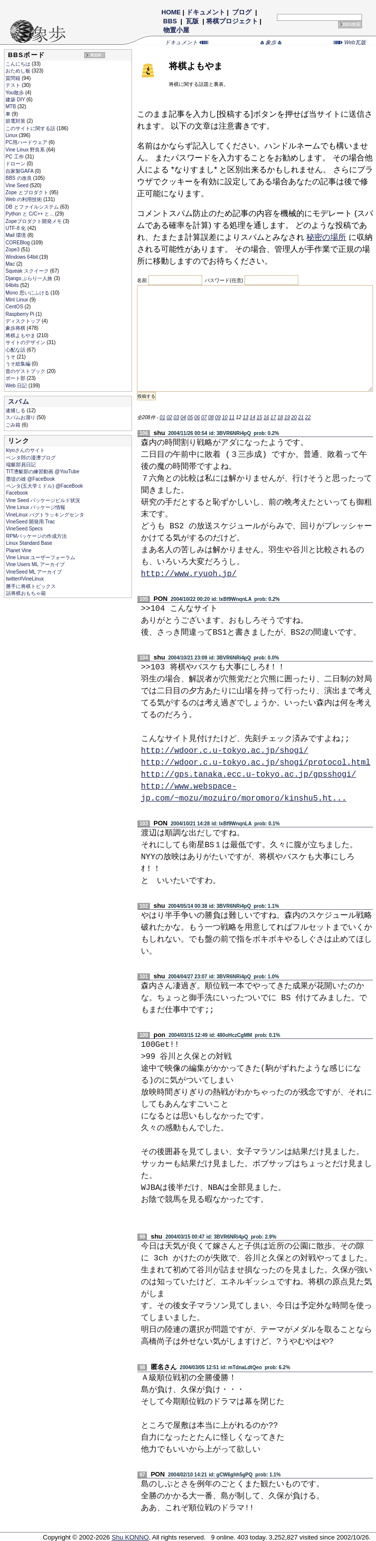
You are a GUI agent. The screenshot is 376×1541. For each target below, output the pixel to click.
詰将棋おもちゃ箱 (26, 593)
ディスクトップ (23, 321)
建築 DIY (15, 99)
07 (204, 417)
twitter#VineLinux (25, 579)
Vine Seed (17, 185)
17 (273, 417)
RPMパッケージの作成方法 (36, 536)
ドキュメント (205, 12)
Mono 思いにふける (28, 292)
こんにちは (18, 64)
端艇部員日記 (21, 464)
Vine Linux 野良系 (25, 149)
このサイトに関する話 (31, 128)
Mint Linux (17, 299)
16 (266, 417)
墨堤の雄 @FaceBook (30, 479)
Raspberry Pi (20, 314)
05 (190, 417)
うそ (11, 357)
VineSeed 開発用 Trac (30, 521)
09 (218, 417)
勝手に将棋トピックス (31, 586)
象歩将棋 (16, 328)
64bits (12, 285)
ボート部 (16, 378)
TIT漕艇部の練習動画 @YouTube (42, 471)
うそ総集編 (18, 364)
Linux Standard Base (29, 543)
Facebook (17, 493)
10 (225, 417)
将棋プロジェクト (232, 21)
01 (162, 417)
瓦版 (192, 21)
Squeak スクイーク (27, 271)
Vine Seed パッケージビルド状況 (43, 500)
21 (301, 417)
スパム (18, 401)
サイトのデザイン (26, 342)
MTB (11, 106)
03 (176, 417)
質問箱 (13, 78)
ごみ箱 (13, 425)
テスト (13, 85)
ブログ (242, 12)
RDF (96, 55)
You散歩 (15, 92)
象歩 (270, 42)
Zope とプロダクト (27, 192)
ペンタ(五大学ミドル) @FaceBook (44, 486)
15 (259, 417)
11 (232, 417)
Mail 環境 (16, 235)
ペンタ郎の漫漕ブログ (31, 457)
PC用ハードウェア (27, 142)
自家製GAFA (20, 171)
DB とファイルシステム (32, 207)
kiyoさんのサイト (25, 450)
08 (211, 417)
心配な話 (16, 350)
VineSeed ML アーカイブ (34, 572)
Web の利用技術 (24, 199)
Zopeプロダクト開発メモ (34, 221)
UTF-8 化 (16, 228)
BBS (170, 21)
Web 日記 (16, 385)
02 (169, 417)
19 (287, 417)
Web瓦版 (350, 42)
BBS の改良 (19, 178)
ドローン (16, 163)
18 (280, 417)
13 (245, 417)
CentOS (14, 306)
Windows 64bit (22, 257)
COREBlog (18, 242)
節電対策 (16, 121)
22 (308, 417)
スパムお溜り (21, 417)
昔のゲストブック (26, 371)
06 (197, 417)
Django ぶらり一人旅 (29, 278)
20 (294, 417)
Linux (12, 135)
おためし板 (18, 70)
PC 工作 (15, 156)
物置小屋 (176, 30)
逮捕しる (16, 410)
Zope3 (13, 249)
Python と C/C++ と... (30, 214)
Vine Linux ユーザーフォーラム (40, 557)
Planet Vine (18, 550)
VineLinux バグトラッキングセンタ (45, 514)
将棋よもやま (21, 335)
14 (252, 417)
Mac (10, 264)
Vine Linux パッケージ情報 (35, 507)
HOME (171, 12)
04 (183, 417)
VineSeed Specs (24, 528)
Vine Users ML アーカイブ (35, 564)
